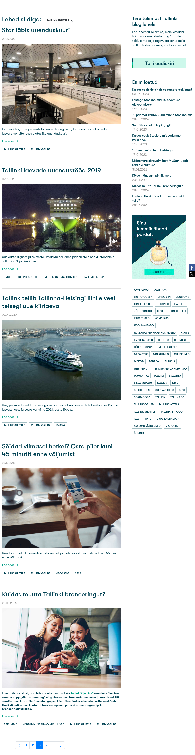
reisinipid (10, 724)
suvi (182, 390)
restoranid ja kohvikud (61, 277)
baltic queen (143, 296)
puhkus (170, 361)
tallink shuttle (14, 149)
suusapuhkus (164, 390)
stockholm (142, 390)
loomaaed (181, 340)
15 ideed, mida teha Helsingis (152, 150)
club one (182, 296)
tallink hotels (169, 404)
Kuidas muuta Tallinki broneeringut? (53, 594)
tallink (160, 397)
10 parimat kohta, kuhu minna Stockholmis (162, 115)
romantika (141, 375)
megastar (63, 573)
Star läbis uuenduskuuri (36, 30)
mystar (61, 425)
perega (154, 361)
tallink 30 (177, 397)
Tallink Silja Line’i (82, 693)
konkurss (162, 318)
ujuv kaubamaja (168, 418)
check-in (164, 296)
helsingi (163, 304)
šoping (139, 433)
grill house (142, 304)
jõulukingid (143, 311)
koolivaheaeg (144, 325)
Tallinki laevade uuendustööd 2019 (51, 170)
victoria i (172, 425)
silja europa (143, 382)
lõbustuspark (143, 347)
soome (162, 382)
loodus (163, 340)
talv (136, 418)
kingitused (142, 318)
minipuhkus (161, 354)
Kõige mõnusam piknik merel (152, 175)
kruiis (8, 277)
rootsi (159, 375)
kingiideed (178, 311)
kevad (161, 311)
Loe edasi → (10, 141)
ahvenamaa (141, 289)
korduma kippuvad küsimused (43, 724)
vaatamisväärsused (147, 425)
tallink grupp (40, 149)
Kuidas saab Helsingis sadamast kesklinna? (162, 89)
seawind (175, 375)
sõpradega (142, 397)
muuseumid (182, 354)
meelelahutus (168, 347)
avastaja (160, 289)
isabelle (179, 304)
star (78, 573)
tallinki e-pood (172, 411)
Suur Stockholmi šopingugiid (152, 125)
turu (148, 418)
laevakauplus (143, 340)
